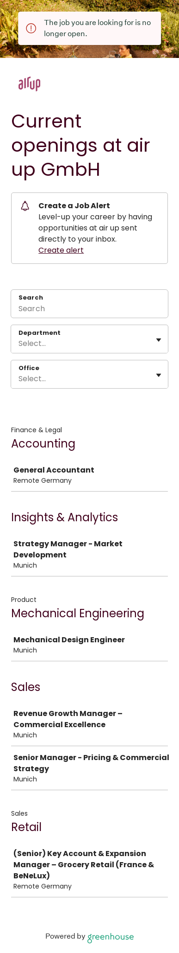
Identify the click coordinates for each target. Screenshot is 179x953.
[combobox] (19, 344)
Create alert (61, 250)
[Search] (89, 310)
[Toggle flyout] (158, 339)
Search (31, 297)
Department (40, 333)
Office (29, 368)
